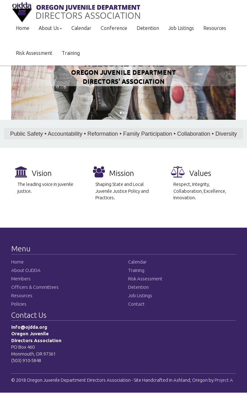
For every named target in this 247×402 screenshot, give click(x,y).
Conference (114, 28)
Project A (223, 380)
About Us (50, 28)
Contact (136, 304)
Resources (214, 28)
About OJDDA (26, 270)
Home (22, 28)
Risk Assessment (34, 53)
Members (21, 278)
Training (71, 53)
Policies (19, 304)
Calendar (81, 28)
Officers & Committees (35, 287)
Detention (148, 28)
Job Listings (181, 28)
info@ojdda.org (29, 327)
